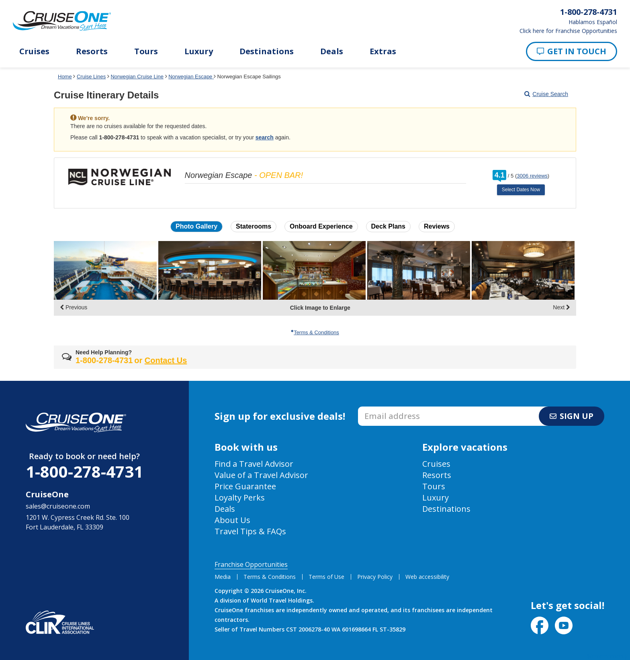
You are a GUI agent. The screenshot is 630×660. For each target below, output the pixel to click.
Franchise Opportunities (251, 564)
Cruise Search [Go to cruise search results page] (546, 94)
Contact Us (166, 360)
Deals (331, 51)
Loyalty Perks (240, 497)
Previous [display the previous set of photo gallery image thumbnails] (73, 307)
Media (223, 576)
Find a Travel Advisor (254, 463)
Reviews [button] (437, 226)
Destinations (266, 51)
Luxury (198, 51)
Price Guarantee (245, 486)
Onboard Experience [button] (321, 226)
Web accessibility (427, 576)
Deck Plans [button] (388, 226)
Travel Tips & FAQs (250, 531)
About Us (232, 520)
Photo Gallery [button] (196, 226)
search (265, 137)
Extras (383, 51)
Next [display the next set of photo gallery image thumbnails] (561, 307)
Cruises (34, 51)
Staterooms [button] (253, 226)
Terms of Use (326, 576)
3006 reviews (532, 176)
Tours (146, 51)
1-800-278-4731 (84, 471)
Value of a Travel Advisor (261, 475)
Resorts (92, 51)
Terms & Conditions (315, 332)
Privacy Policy (375, 576)
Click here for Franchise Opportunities (568, 31)
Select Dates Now (521, 189)
